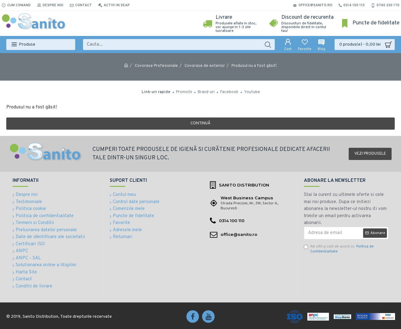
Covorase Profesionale (156, 65)
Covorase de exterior (205, 65)
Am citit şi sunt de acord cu (339, 249)
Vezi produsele (370, 153)
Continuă (200, 123)
